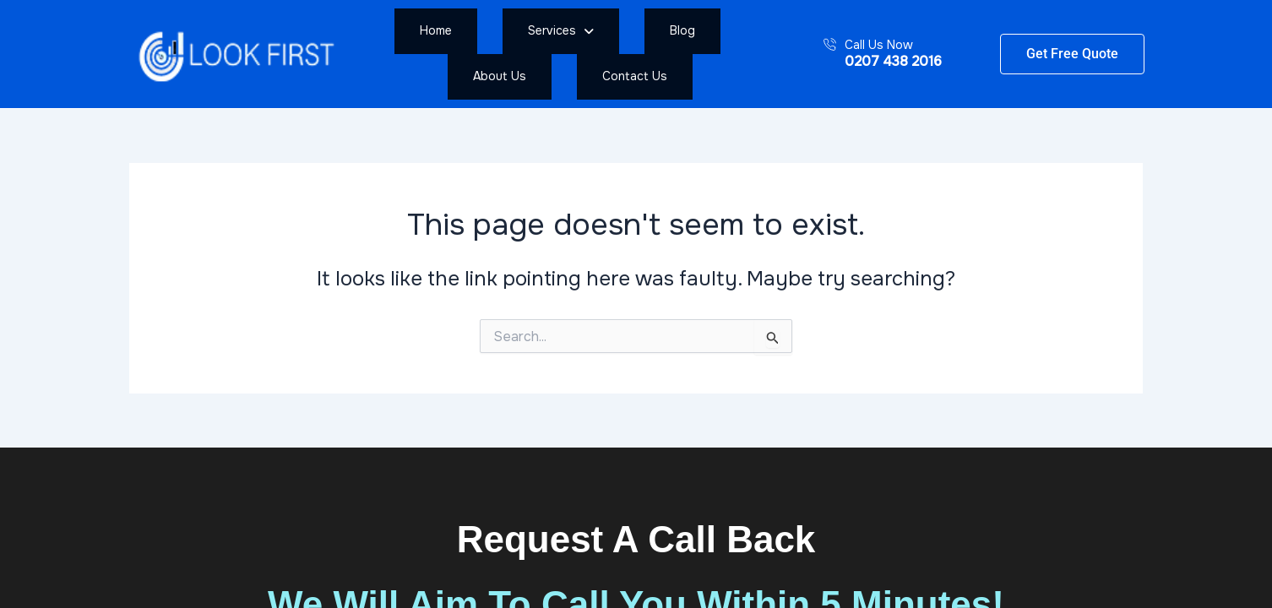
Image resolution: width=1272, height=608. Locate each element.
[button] (516, 54)
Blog (593, 54)
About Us (662, 54)
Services (516, 54)
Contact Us (752, 54)
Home (435, 54)
